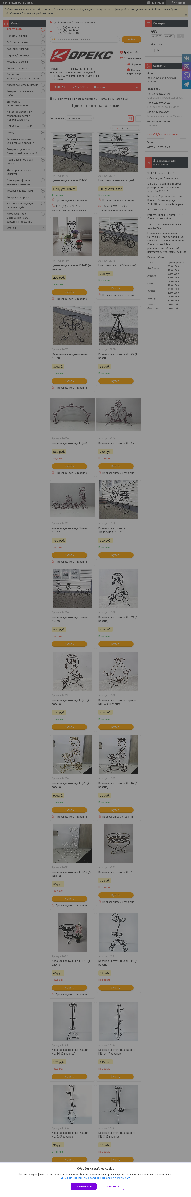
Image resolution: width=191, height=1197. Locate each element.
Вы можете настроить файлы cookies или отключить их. (94, 1177)
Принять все (84, 1186)
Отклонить (112, 1186)
